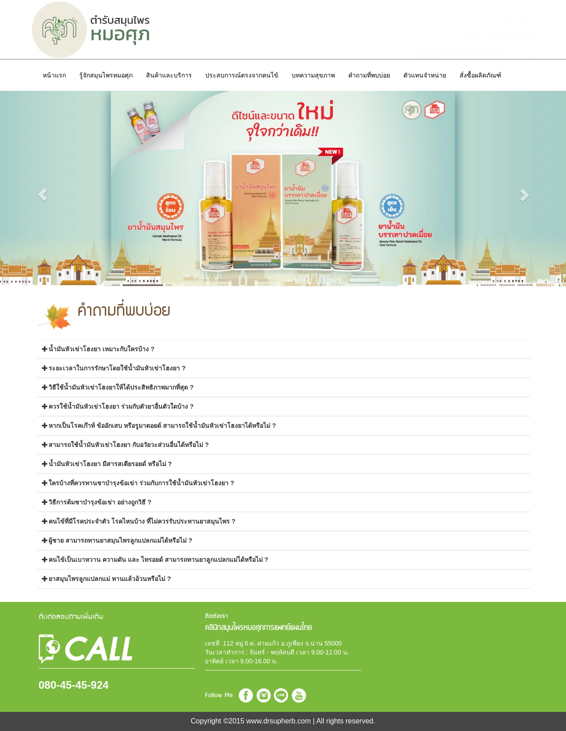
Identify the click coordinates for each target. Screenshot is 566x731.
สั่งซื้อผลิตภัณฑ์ (480, 75)
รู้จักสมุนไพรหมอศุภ (106, 75)
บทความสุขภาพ (313, 75)
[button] (42, 194)
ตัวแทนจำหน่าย (424, 75)
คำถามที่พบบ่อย (369, 75)
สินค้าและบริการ (169, 75)
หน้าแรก (54, 75)
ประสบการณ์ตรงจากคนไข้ (241, 75)
